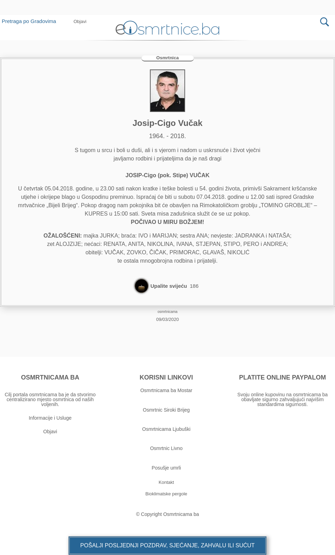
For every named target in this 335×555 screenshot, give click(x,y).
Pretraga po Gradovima (31, 21)
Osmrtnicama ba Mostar (166, 390)
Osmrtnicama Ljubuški (166, 429)
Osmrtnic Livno (166, 448)
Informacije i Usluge (50, 418)
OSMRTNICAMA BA (50, 377)
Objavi (50, 431)
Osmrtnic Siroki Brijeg (166, 410)
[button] (80, 21)
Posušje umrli (166, 468)
